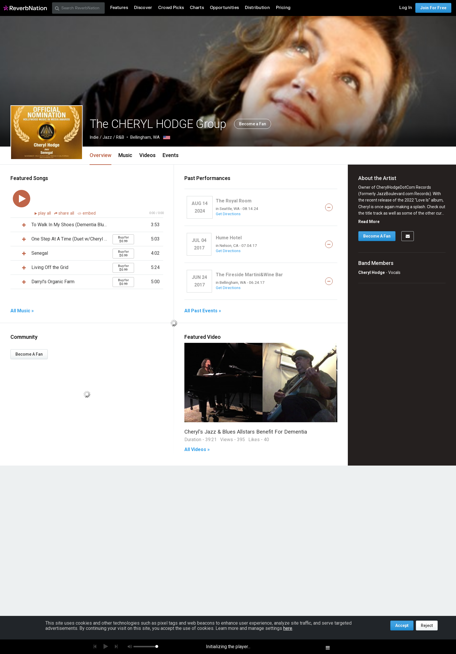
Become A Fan (29, 354)
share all (64, 213)
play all (45, 213)
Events (171, 155)
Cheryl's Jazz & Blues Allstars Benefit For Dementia (245, 432)
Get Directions (228, 213)
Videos (147, 155)
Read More (369, 221)
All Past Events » (202, 310)
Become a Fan (252, 124)
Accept (402, 625)
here (287, 628)
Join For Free (433, 8)
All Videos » (197, 449)
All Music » (22, 310)
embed (87, 213)
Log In (405, 7)
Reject (427, 625)
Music (125, 155)
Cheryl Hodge (371, 272)
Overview (100, 155)
